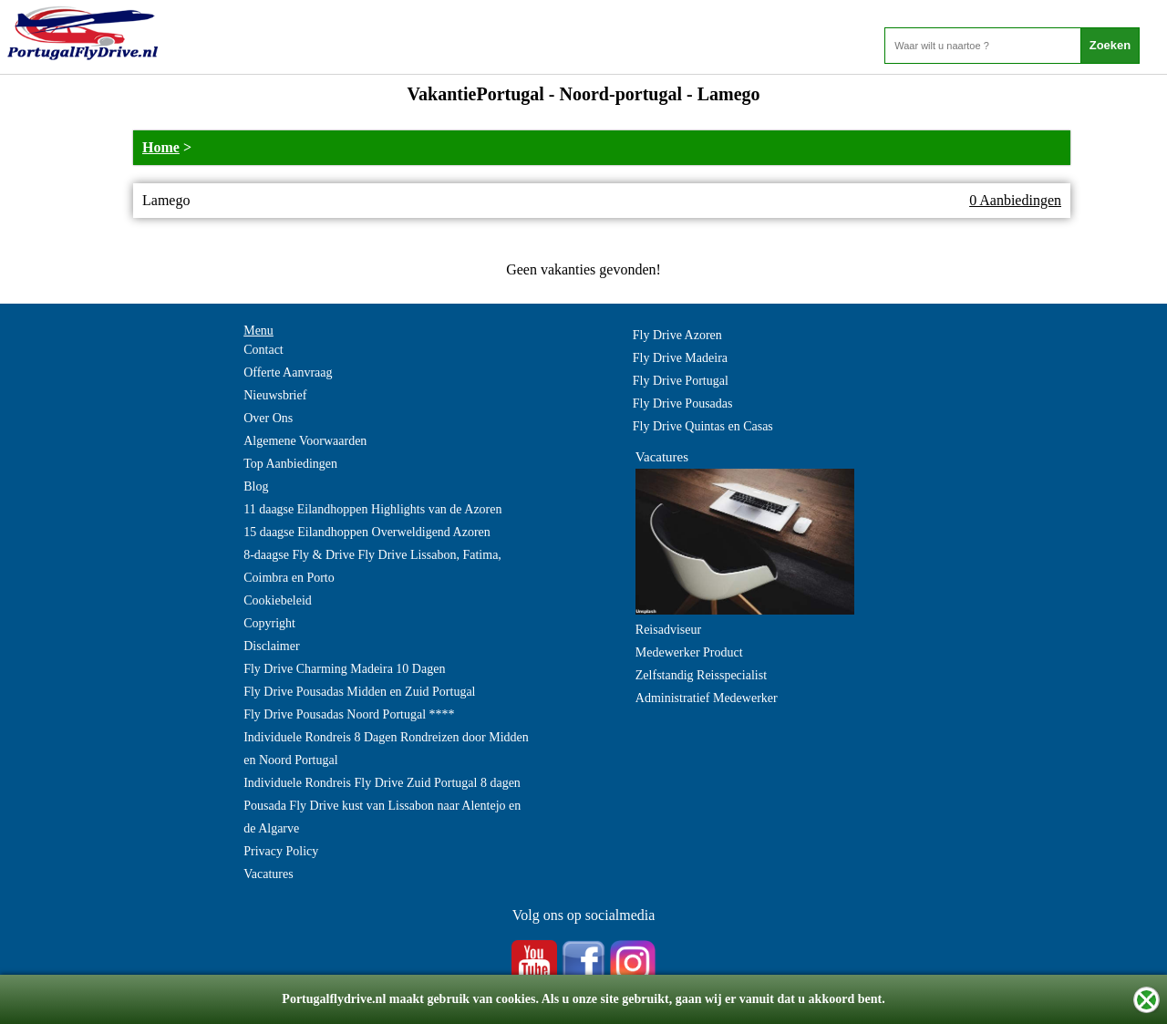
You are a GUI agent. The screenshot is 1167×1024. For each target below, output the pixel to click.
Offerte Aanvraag (287, 372)
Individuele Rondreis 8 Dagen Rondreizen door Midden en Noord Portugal (386, 748)
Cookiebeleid (277, 600)
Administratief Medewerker (706, 698)
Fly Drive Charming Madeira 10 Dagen (344, 669)
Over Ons (268, 418)
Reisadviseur (668, 629)
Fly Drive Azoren (677, 335)
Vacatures (268, 874)
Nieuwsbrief (274, 395)
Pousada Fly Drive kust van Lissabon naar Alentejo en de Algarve (382, 817)
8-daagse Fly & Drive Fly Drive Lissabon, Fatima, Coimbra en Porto (372, 566)
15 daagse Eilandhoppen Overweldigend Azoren (367, 532)
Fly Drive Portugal (680, 381)
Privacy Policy (280, 851)
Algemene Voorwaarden (305, 441)
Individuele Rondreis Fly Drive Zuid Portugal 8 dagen (382, 783)
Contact (263, 350)
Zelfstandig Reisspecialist (701, 675)
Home (161, 147)
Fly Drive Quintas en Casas (703, 426)
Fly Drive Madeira (680, 358)
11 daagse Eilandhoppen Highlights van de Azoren (372, 509)
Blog (255, 486)
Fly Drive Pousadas (683, 403)
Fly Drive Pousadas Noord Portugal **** (348, 714)
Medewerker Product (689, 652)
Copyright (269, 623)
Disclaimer (271, 646)
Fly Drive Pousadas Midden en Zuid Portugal (359, 691)
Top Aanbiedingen (290, 464)
